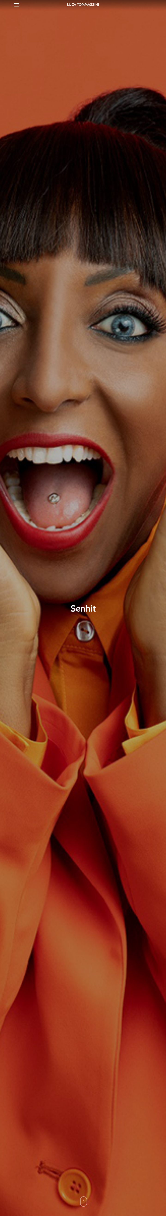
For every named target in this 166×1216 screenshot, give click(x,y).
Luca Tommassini (83, 4)
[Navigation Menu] (16, 4)
